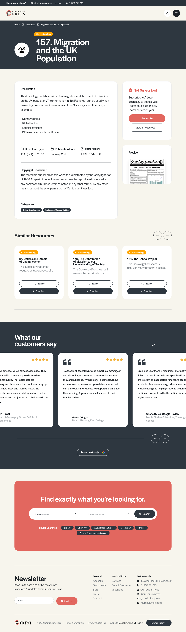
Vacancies (117, 589)
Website (121, 622)
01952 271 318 (76, 3)
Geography (126, 527)
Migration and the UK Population (55, 24)
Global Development (31, 209)
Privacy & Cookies (97, 622)
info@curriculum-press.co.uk (47, 3)
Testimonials (99, 585)
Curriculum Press (149, 589)
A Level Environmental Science (93, 533)
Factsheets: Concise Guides (57, 209)
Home (17, 24)
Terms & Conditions (75, 622)
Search (144, 514)
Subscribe (147, 118)
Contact (97, 598)
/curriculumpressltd (151, 602)
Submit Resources (121, 585)
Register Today (159, 622)
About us (98, 581)
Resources (30, 24)
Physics (141, 527)
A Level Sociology (43, 34)
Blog (95, 589)
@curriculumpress (150, 594)
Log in (138, 622)
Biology (67, 527)
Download (39, 291)
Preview (39, 283)
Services (116, 581)
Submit (67, 601)
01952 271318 (148, 585)
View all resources (147, 127)
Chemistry (82, 527)
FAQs (96, 594)
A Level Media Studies (103, 527)
